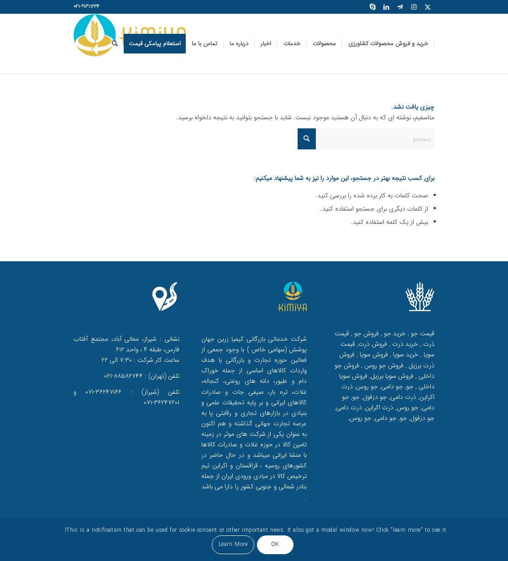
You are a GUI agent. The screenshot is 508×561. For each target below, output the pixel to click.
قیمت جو (422, 333)
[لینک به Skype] (373, 7)
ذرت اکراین (379, 407)
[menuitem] (388, 44)
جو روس (367, 386)
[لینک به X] (428, 7)
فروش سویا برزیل (392, 376)
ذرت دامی (403, 397)
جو (410, 386)
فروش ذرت (372, 344)
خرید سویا (405, 354)
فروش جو (365, 333)
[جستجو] (115, 44)
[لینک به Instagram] (414, 7)
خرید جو (394, 333)
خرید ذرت (404, 344)
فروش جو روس (382, 365)
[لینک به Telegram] (400, 7)
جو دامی (392, 386)
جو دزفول (375, 397)
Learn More (233, 544)
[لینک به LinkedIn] (386, 7)
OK (275, 544)
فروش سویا (373, 354)
